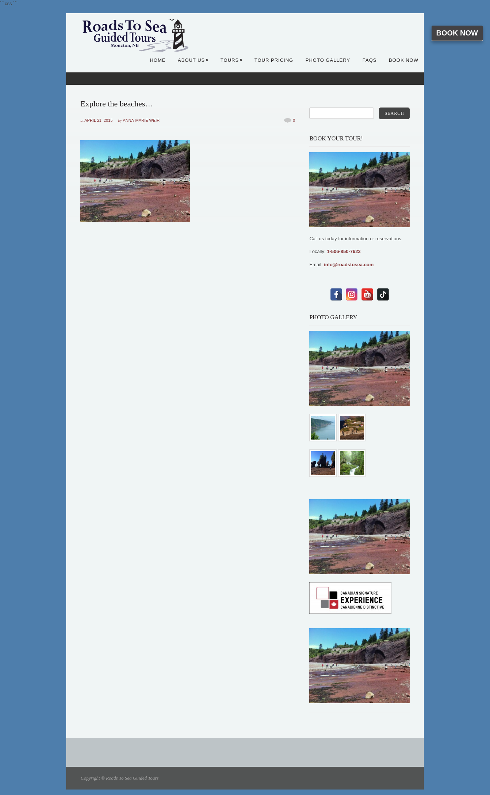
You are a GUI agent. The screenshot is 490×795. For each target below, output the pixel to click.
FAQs (370, 60)
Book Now (457, 33)
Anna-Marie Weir (141, 120)
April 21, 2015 (98, 120)
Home (157, 60)
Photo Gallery (328, 60)
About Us (193, 60)
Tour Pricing (273, 60)
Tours (232, 60)
